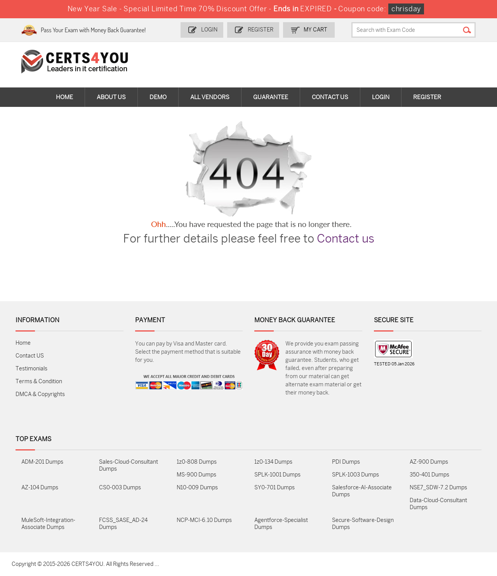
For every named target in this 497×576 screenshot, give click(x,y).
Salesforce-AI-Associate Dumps (362, 491)
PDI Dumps (346, 462)
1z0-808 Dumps (197, 462)
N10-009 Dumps (197, 487)
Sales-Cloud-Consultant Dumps (128, 465)
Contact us (345, 238)
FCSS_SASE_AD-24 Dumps (123, 523)
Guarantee (270, 97)
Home (64, 97)
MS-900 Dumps (196, 475)
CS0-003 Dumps (120, 487)
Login (209, 30)
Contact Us (330, 97)
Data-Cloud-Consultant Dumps (438, 503)
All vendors (209, 97)
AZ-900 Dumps (429, 462)
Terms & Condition (39, 381)
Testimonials (31, 369)
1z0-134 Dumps (273, 462)
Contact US (30, 356)
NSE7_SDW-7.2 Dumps (438, 487)
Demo (158, 97)
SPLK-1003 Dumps (355, 475)
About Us (111, 97)
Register (260, 30)
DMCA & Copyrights (40, 394)
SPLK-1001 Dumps (277, 475)
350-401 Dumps (429, 475)
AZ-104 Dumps (39, 487)
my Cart (315, 30)
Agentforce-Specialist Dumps (281, 523)
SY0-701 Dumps (274, 487)
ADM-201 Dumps (42, 462)
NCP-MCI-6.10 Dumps (204, 520)
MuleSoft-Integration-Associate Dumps (48, 523)
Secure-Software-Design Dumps (363, 523)
